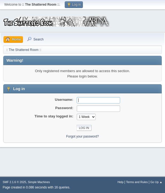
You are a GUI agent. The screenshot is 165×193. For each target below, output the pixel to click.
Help (121, 182)
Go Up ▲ (156, 182)
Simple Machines (39, 182)
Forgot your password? (82, 136)
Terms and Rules (137, 182)
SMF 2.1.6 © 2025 (14, 182)
